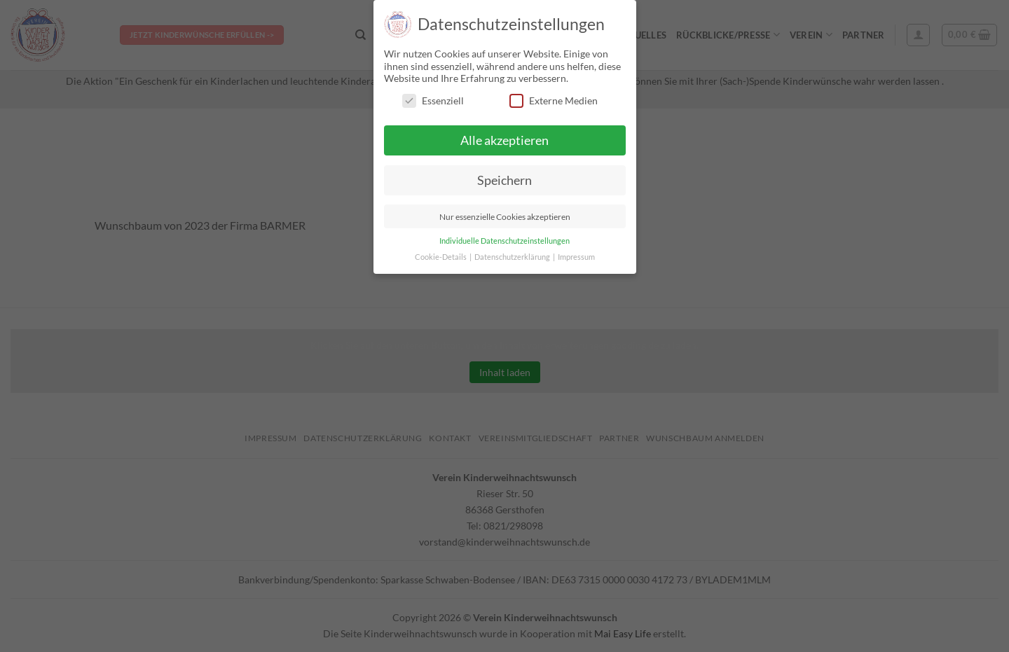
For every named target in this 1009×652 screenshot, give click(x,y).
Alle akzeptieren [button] (504, 140)
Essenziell (433, 100)
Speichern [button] (504, 180)
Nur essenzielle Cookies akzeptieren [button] (504, 216)
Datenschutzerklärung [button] (512, 257)
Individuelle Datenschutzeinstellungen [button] (504, 241)
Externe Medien (553, 100)
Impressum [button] (576, 257)
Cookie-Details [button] (441, 257)
